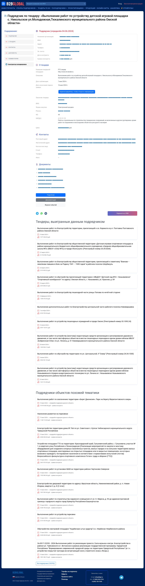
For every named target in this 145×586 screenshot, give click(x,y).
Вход (120, 4)
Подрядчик (13, 36)
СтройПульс (128, 8)
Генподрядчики (58, 8)
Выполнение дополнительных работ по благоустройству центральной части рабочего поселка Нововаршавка (85, 307)
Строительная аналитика (44, 576)
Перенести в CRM (122, 213)
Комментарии (13, 58)
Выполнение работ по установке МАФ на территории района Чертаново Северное (73, 469)
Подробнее (50, 195)
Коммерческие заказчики (44, 571)
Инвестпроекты (8, 8)
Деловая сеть (41, 581)
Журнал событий (51, 205)
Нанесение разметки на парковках (52, 414)
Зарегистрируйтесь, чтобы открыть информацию (77, 92)
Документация (51, 200)
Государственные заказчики (45, 573)
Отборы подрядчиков (25, 8)
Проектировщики (75, 8)
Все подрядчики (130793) (46, 563)
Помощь (64, 579)
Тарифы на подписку (69, 571)
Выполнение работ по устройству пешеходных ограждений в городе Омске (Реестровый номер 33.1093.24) (84, 321)
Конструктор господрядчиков (17, 64)
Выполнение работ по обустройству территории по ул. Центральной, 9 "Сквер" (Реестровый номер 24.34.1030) (85, 354)
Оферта (64, 574)
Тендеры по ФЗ (44, 8)
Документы (13, 53)
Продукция (90, 8)
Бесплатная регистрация (133, 4)
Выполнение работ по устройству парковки (56, 514)
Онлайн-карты (103, 8)
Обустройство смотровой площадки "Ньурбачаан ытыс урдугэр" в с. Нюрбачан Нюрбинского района (81, 529)
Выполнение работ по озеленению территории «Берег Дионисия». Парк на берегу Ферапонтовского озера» (84, 399)
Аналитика (115, 8)
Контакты (12, 47)
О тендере (12, 41)
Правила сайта (66, 577)
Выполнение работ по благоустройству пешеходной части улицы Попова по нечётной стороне (78, 292)
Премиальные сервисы (44, 578)
